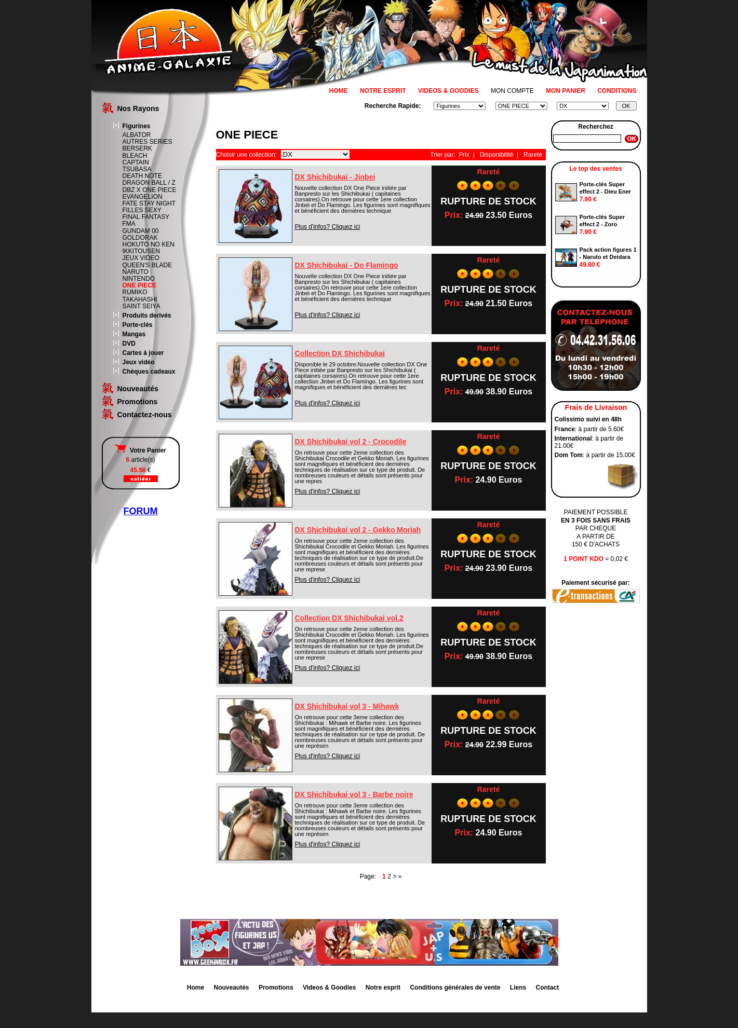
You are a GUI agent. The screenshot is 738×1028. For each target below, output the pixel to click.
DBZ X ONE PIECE (150, 190)
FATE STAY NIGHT (149, 203)
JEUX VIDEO (141, 258)
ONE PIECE (139, 285)
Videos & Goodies (329, 987)
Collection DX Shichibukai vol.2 (349, 618)
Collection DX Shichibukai (340, 353)
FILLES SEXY (142, 210)
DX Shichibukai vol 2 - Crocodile (351, 441)
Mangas (134, 334)
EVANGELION (143, 196)
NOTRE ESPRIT (383, 90)
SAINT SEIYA (141, 306)
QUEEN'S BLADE (147, 265)
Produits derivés (147, 315)
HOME (338, 90)
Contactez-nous (144, 414)
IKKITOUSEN (141, 251)
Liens (518, 987)
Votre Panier (140, 450)
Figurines (137, 126)
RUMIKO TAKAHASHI (140, 296)
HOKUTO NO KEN (149, 244)
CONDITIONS (616, 90)
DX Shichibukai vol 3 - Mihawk (347, 706)
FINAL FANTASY (146, 217)
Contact (547, 987)
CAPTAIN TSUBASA (137, 166)
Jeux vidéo (139, 362)
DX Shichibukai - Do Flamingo (346, 265)
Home (195, 987)
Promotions (137, 402)
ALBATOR (137, 135)
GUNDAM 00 (141, 231)
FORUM (141, 511)
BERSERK (137, 148)
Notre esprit (383, 987)
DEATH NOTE (142, 176)
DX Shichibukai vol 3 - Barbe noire (354, 794)
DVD (129, 343)
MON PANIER (565, 90)
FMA (129, 223)
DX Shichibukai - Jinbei (335, 177)
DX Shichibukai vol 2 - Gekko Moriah (358, 530)
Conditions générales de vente (455, 987)
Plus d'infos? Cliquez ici (327, 226)
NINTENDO (139, 278)
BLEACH (135, 155)
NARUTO (136, 272)
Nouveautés (137, 389)
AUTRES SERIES (147, 141)
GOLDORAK (140, 237)
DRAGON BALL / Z (149, 182)
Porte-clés (138, 324)
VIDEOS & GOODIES (448, 90)
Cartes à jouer (143, 353)
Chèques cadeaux (149, 371)
